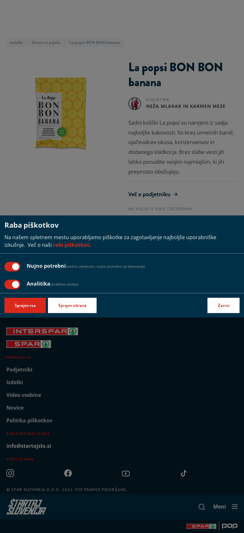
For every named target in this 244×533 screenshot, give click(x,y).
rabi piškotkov (71, 245)
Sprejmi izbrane (72, 305)
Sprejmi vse (25, 305)
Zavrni (223, 305)
